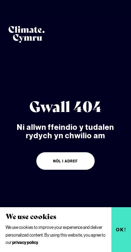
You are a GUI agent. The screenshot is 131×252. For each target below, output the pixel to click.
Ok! (121, 229)
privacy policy (25, 242)
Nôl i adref (65, 161)
